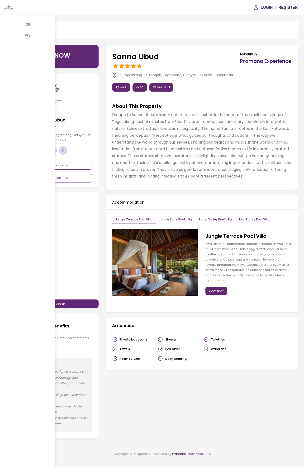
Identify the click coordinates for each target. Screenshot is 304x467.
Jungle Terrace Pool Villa (147, 231)
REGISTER (288, 7)
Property (40, 33)
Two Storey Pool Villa (267, 231)
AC (153, 92)
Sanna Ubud (60, 33)
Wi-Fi (134, 92)
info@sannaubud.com (68, 165)
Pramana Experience (187, 461)
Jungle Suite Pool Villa (188, 231)
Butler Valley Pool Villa (228, 231)
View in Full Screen (69, 305)
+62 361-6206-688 (69, 178)
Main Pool (174, 92)
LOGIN (267, 7)
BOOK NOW (223, 303)
